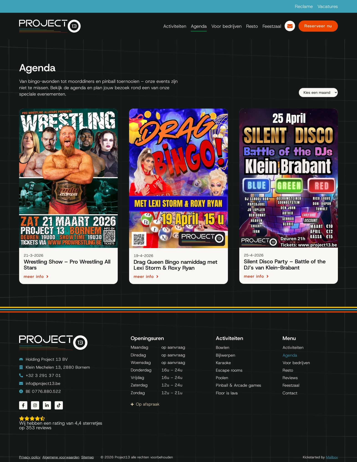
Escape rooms (229, 370)
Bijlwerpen (225, 355)
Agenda (199, 26)
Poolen (222, 378)
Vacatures (327, 6)
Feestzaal (272, 26)
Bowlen (222, 347)
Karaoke (223, 363)
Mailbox (332, 457)
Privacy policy (30, 457)
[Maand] (318, 92)
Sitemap (87, 457)
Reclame (304, 6)
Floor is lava (227, 393)
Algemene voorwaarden (60, 457)
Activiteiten (174, 26)
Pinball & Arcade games (238, 385)
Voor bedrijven (226, 26)
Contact (290, 393)
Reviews (290, 378)
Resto (252, 26)
